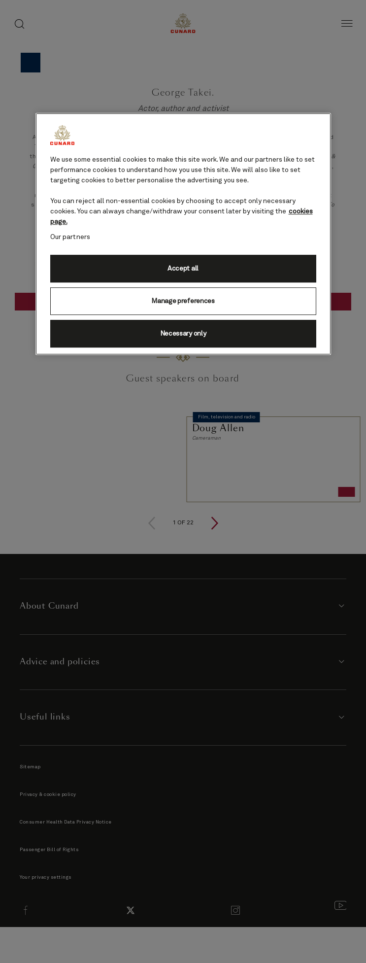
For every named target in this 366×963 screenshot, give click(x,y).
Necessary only (183, 333)
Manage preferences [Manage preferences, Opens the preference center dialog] (182, 301)
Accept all (183, 268)
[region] (183, 234)
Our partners (70, 237)
